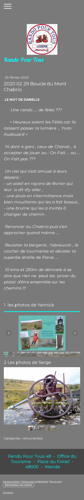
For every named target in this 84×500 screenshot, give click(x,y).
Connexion (8, 492)
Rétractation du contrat (18, 485)
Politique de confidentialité (34, 481)
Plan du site (55, 481)
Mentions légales (11, 481)
